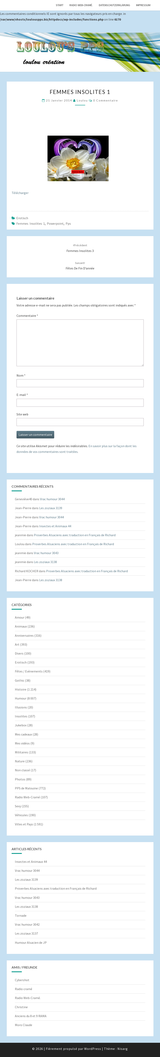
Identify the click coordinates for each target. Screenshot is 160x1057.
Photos (20, 779)
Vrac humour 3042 (27, 924)
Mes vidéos (22, 743)
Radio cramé (23, 989)
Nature (20, 761)
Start (59, 5)
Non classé (22, 770)
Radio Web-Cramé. (81, 5)
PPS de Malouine (26, 788)
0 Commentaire (105, 100)
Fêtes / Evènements (29, 671)
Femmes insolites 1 (30, 223)
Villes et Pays (24, 824)
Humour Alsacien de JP (31, 942)
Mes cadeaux (23, 734)
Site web (22, 414)
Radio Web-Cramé (27, 797)
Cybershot (22, 980)
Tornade (20, 915)
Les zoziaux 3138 (45, 562)
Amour (19, 617)
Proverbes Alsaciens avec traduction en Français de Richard (75, 535)
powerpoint (55, 223)
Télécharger (20, 193)
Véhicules (21, 815)
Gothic (19, 680)
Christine (21, 1007)
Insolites (21, 716)
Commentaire (27, 316)
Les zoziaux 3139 (50, 508)
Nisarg (122, 1049)
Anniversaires (24, 635)
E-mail (22, 395)
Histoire (20, 689)
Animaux (21, 626)
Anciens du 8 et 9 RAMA (30, 1016)
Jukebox (20, 725)
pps (68, 223)
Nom (21, 375)
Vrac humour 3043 (46, 553)
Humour (20, 698)
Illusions (21, 707)
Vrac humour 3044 (52, 499)
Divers (19, 653)
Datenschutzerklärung (114, 5)
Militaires (21, 752)
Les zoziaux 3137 (26, 933)
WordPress (92, 1049)
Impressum (143, 5)
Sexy (18, 806)
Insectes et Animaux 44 (55, 526)
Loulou (82, 100)
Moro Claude (23, 1025)
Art (17, 644)
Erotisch (22, 218)
